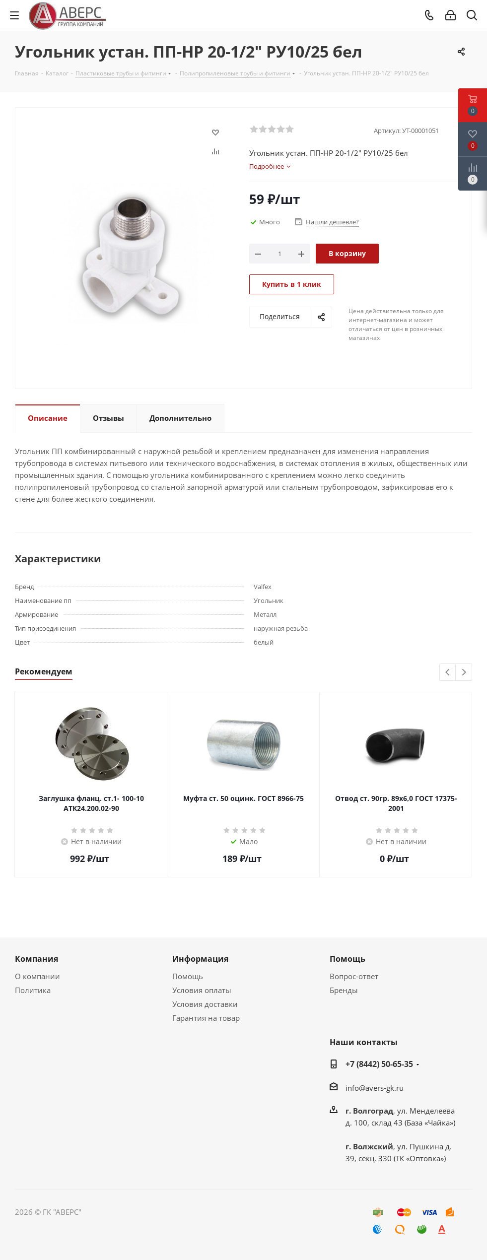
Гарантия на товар (206, 1018)
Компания (36, 958)
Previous (448, 672)
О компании (37, 976)
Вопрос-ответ (354, 976)
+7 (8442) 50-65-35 (379, 1064)
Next (464, 672)
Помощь (187, 976)
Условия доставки (205, 1004)
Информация (200, 958)
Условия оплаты (201, 990)
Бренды (344, 990)
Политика (33, 990)
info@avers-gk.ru (375, 1088)
